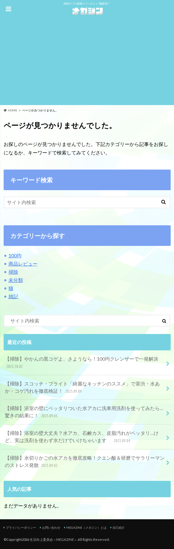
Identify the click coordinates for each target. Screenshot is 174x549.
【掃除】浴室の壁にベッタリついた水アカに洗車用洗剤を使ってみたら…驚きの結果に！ (84, 412)
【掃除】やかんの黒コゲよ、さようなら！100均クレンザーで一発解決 (81, 363)
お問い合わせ (51, 527)
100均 (14, 255)
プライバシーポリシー (21, 527)
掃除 (13, 272)
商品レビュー (23, 263)
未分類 (15, 280)
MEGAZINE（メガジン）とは (86, 527)
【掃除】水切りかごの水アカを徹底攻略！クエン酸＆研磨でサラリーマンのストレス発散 (85, 462)
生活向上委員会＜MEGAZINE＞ (53, 539)
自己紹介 (119, 527)
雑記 (13, 296)
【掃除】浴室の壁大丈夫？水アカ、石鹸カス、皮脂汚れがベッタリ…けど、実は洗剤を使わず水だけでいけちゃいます (82, 437)
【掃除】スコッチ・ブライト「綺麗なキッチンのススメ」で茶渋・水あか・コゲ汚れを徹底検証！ (82, 388)
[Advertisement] (87, 62)
